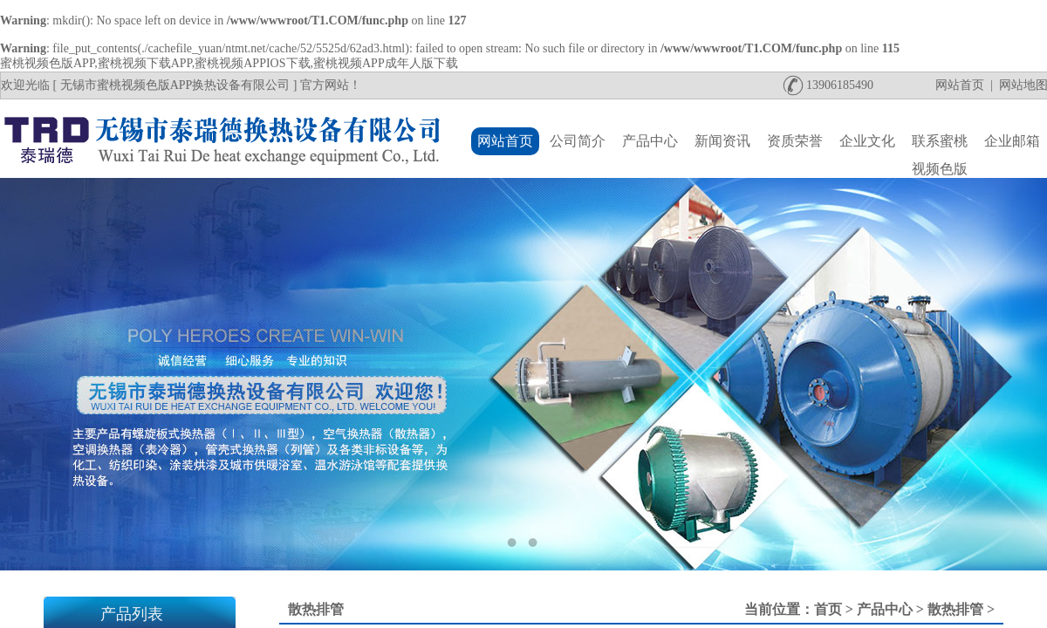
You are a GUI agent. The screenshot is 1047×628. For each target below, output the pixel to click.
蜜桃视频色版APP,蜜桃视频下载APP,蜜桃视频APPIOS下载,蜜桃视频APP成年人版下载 (229, 63)
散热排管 (955, 609)
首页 (828, 609)
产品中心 (885, 609)
